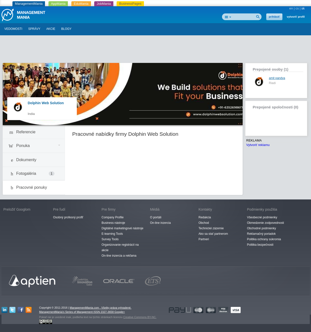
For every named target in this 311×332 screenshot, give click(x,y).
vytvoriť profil (296, 16)
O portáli (155, 217)
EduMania (81, 3)
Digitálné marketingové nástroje (122, 228)
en (291, 8)
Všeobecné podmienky (262, 217)
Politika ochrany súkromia (264, 239)
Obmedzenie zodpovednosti (265, 223)
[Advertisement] (155, 50)
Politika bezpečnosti (260, 244)
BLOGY (66, 29)
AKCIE (50, 29)
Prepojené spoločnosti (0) (275, 107)
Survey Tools (110, 239)
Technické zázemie (211, 228)
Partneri (204, 239)
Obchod (204, 223)
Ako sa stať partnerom (213, 234)
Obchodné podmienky (261, 228)
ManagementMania (29, 3)
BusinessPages (130, 3)
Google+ (119, 311)
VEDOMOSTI (13, 29)
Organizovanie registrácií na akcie (120, 247)
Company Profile (113, 217)
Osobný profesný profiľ (68, 217)
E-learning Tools (112, 234)
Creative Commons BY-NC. (139, 317)
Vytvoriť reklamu (258, 145)
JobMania (104, 3)
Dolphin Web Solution (46, 103)
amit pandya (277, 78)
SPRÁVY (34, 29)
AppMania (58, 3)
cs (297, 8)
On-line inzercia (160, 223)
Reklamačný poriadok (261, 234)
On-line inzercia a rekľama (119, 255)
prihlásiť (274, 16)
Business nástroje (113, 223)
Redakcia (205, 217)
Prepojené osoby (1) (270, 69)
